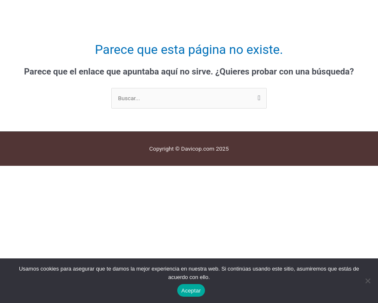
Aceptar (191, 290)
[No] (367, 280)
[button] (189, 8)
